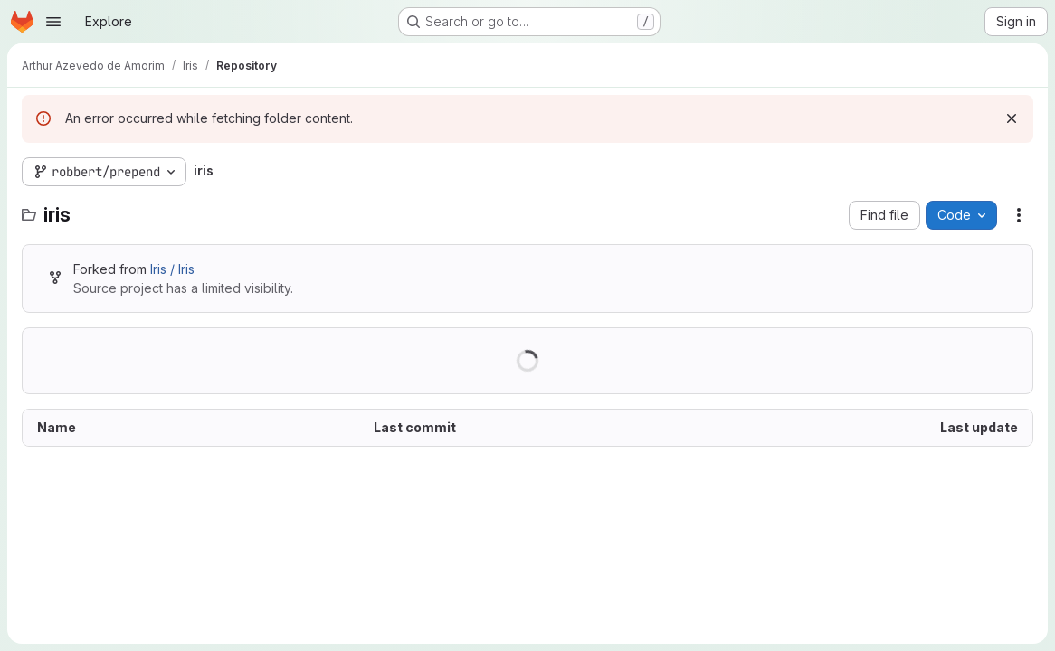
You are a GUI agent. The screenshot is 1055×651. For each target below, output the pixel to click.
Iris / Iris (172, 269)
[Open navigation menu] (53, 21)
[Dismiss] (1011, 118)
